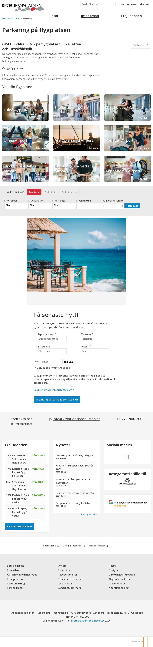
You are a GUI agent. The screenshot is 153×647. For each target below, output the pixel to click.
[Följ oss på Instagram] (129, 456)
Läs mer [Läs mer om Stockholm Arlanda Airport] (40, 178)
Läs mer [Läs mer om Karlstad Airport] (142, 148)
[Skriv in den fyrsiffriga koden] (48, 361)
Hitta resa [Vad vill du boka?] (132, 205)
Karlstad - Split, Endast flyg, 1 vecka (21, 499)
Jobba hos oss (66, 583)
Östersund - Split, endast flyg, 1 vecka (19, 459)
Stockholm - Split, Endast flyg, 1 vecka (19, 485)
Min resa (145, 4)
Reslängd (58, 200)
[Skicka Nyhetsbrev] (57, 399)
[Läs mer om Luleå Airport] (25, 107)
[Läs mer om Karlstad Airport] (127, 138)
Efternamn (44, 346)
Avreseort (11, 200)
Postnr (86, 346)
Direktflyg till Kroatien (122, 574)
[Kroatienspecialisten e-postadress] (88, 620)
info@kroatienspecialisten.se (76, 418)
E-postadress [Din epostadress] (47, 334)
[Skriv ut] (141, 45)
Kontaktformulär (21, 424)
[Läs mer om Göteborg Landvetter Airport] (76, 169)
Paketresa (34, 192)
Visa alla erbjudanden (19, 526)
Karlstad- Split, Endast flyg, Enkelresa (20, 472)
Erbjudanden (16, 445)
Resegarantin (15, 579)
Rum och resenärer (113, 200)
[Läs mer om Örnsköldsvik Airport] (127, 107)
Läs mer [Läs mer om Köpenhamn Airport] (142, 178)
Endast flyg (51, 192)
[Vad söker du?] (96, 4)
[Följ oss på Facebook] (126, 456)
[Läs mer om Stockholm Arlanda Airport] (25, 169)
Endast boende (70, 192)
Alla (16, 205)
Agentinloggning (118, 588)
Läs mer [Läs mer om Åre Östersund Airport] (91, 148)
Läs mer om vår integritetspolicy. (53, 390)
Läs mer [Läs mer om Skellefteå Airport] (91, 117)
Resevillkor (13, 570)
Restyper (114, 570)
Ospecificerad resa (120, 579)
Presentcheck (117, 583)
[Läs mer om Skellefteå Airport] (76, 107)
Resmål (113, 565)
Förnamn (87, 334)
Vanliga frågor (15, 588)
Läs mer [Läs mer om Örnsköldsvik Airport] (142, 117)
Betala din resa (15, 565)
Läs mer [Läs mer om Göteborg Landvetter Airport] (91, 178)
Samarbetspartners (69, 588)
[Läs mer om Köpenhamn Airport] (127, 169)
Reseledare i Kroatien (70, 579)
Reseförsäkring (16, 583)
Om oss (62, 565)
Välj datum (83, 200)
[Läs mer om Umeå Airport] (25, 138)
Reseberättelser (67, 574)
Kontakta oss (128, 4)
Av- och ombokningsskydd (22, 574)
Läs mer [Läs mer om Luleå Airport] (40, 117)
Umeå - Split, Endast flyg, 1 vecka (20, 512)
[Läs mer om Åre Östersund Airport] (76, 138)
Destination (36, 200)
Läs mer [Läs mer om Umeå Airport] (40, 148)
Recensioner (65, 570)
